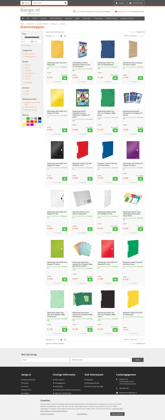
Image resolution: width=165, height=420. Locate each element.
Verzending (58, 386)
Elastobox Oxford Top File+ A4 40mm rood (82, 164)
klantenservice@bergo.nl (128, 393)
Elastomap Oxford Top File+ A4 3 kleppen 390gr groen (106, 113)
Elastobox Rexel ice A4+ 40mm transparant (81, 213)
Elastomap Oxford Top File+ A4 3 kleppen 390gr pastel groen (56, 314)
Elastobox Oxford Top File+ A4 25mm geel (133, 314)
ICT (28, 18)
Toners (34, 18)
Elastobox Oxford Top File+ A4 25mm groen (133, 263)
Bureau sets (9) (29, 54)
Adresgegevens (59, 383)
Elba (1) (27, 68)
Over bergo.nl (58, 380)
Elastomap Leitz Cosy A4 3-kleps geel (57, 64)
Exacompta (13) (30, 73)
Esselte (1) (28, 70)
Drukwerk (89, 380)
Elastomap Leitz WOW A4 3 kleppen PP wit (57, 213)
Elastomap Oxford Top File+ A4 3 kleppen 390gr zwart (106, 314)
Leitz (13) (28, 79)
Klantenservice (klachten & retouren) (66, 390)
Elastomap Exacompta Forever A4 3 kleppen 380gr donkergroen (82, 314)
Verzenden (87, 18)
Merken (24, 383)
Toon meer (27, 83)
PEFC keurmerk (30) (31, 110)
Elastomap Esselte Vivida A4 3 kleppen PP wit (107, 213)
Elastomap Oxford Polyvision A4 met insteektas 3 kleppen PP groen (81, 114)
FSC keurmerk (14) (30, 107)
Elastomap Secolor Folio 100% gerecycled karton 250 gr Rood (131, 214)
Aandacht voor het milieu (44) (33, 103)
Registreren (26, 390)
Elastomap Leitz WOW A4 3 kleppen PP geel (57, 112)
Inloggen (25, 393)
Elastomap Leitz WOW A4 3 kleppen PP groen (57, 263)
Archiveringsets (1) (30, 56)
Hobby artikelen (111, 18)
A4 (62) (27, 91)
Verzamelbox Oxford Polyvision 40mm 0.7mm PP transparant (81, 65)
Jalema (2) (28, 76)
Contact (24, 386)
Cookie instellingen (47, 414)
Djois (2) (27, 65)
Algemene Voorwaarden (62, 393)
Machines (68, 18)
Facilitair (44, 18)
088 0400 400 (124, 388)
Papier (77, 18)
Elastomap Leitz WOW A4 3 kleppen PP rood (107, 263)
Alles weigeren (82, 414)
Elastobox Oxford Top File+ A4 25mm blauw (107, 164)
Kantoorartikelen (56, 18)
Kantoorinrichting (127, 18)
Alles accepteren (117, 414)
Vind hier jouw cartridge (94, 386)
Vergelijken (58, 82)
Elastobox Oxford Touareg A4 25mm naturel (132, 64)
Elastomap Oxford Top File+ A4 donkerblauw (106, 64)
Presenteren (98, 18)
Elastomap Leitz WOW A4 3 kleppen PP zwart (57, 164)
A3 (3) (26, 94)
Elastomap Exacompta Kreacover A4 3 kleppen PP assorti (132, 113)
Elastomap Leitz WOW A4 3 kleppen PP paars (133, 164)
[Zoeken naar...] (65, 3)
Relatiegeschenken (92, 383)
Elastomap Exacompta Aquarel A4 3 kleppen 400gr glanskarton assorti (82, 264)
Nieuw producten (28, 380)
